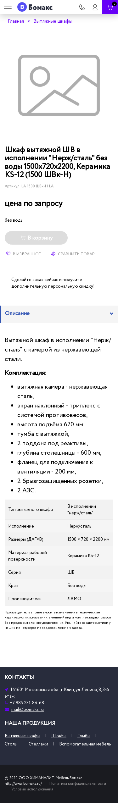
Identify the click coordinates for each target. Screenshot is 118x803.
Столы (11, 744)
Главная (16, 21)
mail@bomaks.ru (27, 709)
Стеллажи (38, 744)
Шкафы (58, 736)
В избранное (23, 254)
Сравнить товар (73, 254)
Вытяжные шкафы (52, 21)
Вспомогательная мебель (85, 744)
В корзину (36, 238)
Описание (17, 313)
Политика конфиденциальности (77, 783)
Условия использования (32, 789)
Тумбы (83, 736)
